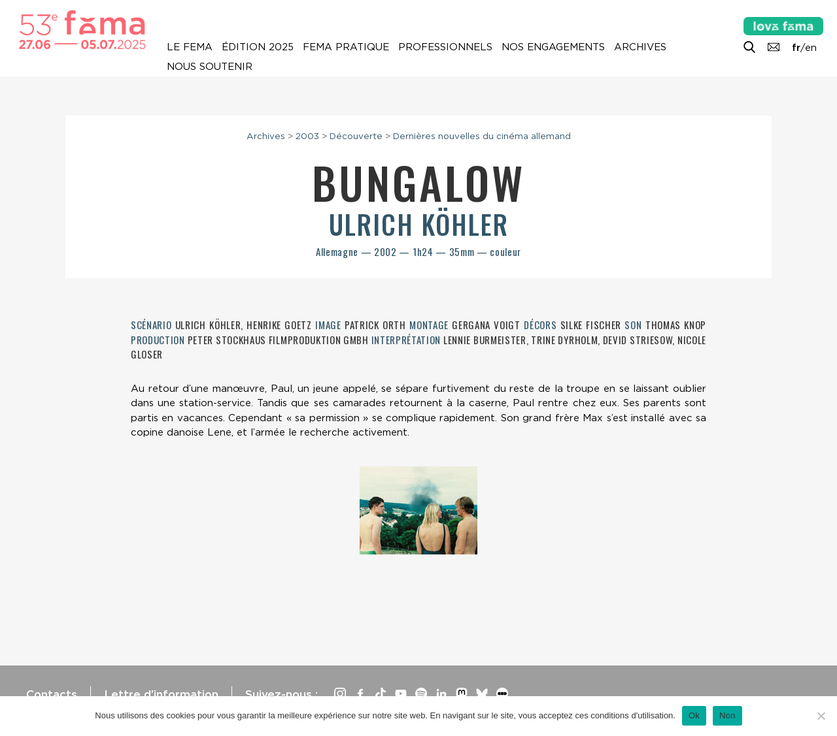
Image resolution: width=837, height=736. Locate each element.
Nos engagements (553, 47)
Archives (640, 47)
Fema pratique (346, 47)
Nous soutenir (209, 66)
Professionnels (445, 47)
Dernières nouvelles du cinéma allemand (482, 136)
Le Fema (190, 47)
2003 (307, 136)
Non (727, 715)
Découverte (356, 136)
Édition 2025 (258, 47)
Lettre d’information (161, 694)
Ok (694, 715)
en (811, 48)
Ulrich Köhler (419, 224)
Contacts (51, 694)
